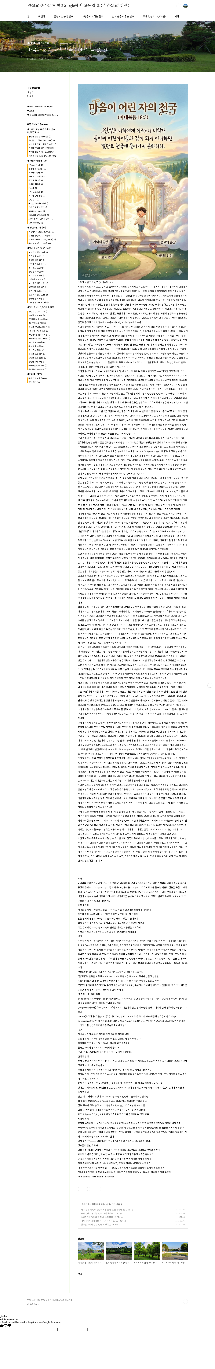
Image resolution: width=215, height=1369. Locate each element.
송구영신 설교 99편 (38, 365)
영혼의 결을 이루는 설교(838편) (43, 151)
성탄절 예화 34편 (37, 361)
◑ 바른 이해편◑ (37, 160)
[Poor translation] (7, 1326)
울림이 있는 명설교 (63, 16)
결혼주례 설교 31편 (38, 290)
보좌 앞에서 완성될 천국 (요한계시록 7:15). (100, 1213)
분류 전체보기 (37, 124)
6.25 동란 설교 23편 (38, 283)
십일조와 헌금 (36, 164)
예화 (177, 16)
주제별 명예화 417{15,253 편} (42, 239)
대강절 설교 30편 (37, 353)
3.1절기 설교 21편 (37, 279)
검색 (178, 6)
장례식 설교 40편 (37, 298)
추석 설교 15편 (36, 346)
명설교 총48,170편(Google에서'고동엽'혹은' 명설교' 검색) (78, 6)
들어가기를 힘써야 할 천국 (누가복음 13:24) (100, 1217)
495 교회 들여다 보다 (39, 215)
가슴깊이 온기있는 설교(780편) (43, 155)
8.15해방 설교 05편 (38, 287)
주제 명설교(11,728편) (154, 16)
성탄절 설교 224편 (37, 357)
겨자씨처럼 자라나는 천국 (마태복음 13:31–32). (102, 1220)
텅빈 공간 (34, 382)
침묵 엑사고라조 (36, 176)
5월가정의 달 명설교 (38, 330)
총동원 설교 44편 (37, 260)
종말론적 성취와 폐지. (39, 203)
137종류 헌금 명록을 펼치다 (41, 218)
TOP (185, 1301)
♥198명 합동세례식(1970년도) (39, 106)
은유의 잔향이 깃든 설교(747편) (43, 148)
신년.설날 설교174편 (38, 311)
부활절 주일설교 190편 (39, 326)
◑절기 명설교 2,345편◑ (40, 307)
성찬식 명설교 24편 (38, 263)
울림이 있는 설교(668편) (40, 136)
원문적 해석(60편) (37, 168)
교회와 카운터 (36, 172)
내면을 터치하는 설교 (92, 16)
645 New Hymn (37, 211)
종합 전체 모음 (98, 1204)
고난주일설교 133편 (38, 319)
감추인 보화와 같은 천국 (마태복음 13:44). (99, 1224)
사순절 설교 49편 (37, 315)
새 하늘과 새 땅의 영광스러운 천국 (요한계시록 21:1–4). (105, 1209)
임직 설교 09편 (36, 267)
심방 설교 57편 (36, 271)
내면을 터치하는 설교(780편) (42, 140)
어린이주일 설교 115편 (39, 334)
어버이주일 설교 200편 (39, 338)
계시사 (33, 188)
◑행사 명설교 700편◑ (39, 248)
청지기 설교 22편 (37, 275)
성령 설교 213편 (37, 342)
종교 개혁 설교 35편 (38, 294)
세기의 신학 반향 (37, 195)
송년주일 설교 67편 (38, 369)
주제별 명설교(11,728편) (40, 235)
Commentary (36, 222)
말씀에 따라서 (36, 184)
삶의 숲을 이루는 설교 (123, 16)
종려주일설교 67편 (38, 323)
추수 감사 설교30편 (38, 350)
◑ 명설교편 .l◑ (36, 227)
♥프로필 (30, 110)
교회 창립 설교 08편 (38, 252)
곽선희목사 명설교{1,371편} (41, 231)
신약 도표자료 (36, 191)
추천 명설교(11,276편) (40, 243)
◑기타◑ (85, 1204)
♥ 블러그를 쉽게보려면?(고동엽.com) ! (43, 115)
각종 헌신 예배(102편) (39, 302)
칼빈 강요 (34, 199)
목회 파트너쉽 (36, 180)
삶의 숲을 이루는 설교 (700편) (42, 144)
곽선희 (41, 16)
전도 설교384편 (36, 256)
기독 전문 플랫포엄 (38, 207)
